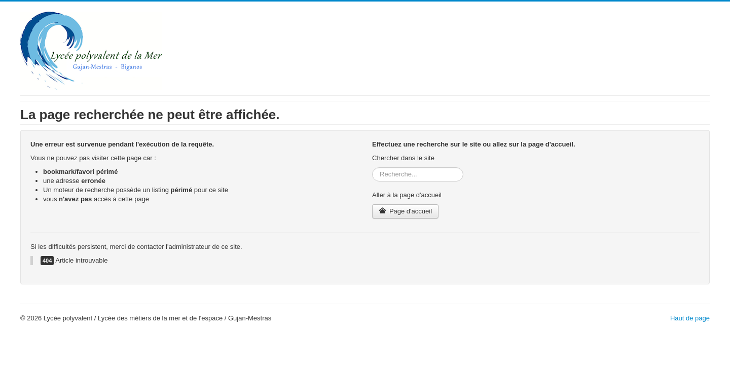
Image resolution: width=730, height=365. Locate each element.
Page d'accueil (405, 211)
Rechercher (372, 167)
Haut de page (690, 318)
